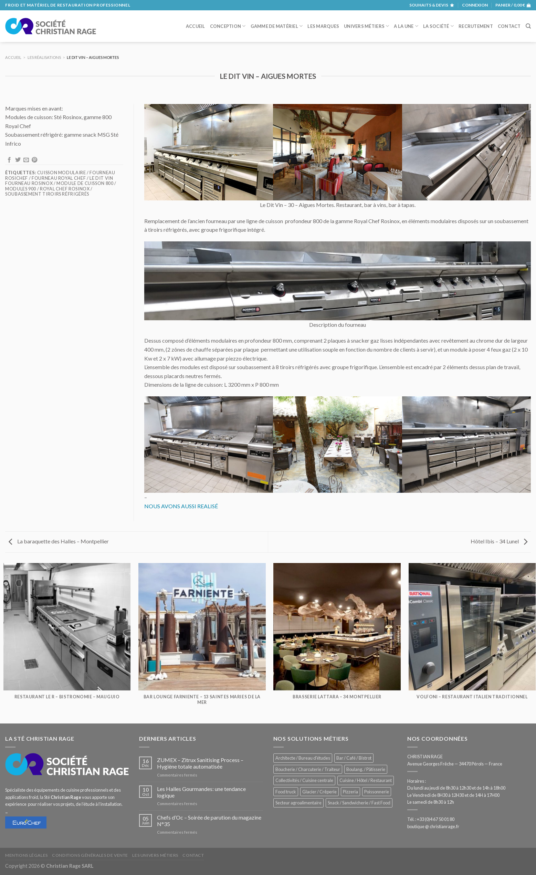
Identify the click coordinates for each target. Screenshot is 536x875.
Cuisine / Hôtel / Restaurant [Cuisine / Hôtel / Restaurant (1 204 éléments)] (365, 780)
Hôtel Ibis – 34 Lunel (499, 541)
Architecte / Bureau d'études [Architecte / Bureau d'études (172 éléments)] (302, 758)
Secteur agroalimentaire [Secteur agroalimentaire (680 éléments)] (298, 802)
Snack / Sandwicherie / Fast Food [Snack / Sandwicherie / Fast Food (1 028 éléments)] (359, 802)
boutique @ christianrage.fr (433, 826)
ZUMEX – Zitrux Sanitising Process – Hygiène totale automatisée (200, 763)
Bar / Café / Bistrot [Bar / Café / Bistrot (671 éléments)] (353, 758)
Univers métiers (366, 26)
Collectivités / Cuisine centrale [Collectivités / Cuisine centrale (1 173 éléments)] (304, 780)
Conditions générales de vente (90, 855)
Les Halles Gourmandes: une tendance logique (201, 792)
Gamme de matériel (277, 26)
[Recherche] (528, 26)
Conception (228, 26)
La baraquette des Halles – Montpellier (59, 541)
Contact (509, 26)
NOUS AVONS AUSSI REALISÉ (181, 506)
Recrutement (476, 26)
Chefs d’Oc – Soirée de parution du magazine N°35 (209, 820)
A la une (406, 26)
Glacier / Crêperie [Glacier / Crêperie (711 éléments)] (319, 791)
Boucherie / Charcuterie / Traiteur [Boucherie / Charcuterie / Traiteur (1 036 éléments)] (307, 769)
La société (438, 26)
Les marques (323, 26)
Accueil (195, 26)
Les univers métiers (155, 855)
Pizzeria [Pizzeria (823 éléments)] (350, 791)
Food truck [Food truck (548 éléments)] (285, 791)
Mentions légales (26, 855)
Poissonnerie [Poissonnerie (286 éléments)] (376, 791)
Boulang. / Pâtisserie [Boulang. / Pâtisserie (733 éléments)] (365, 769)
